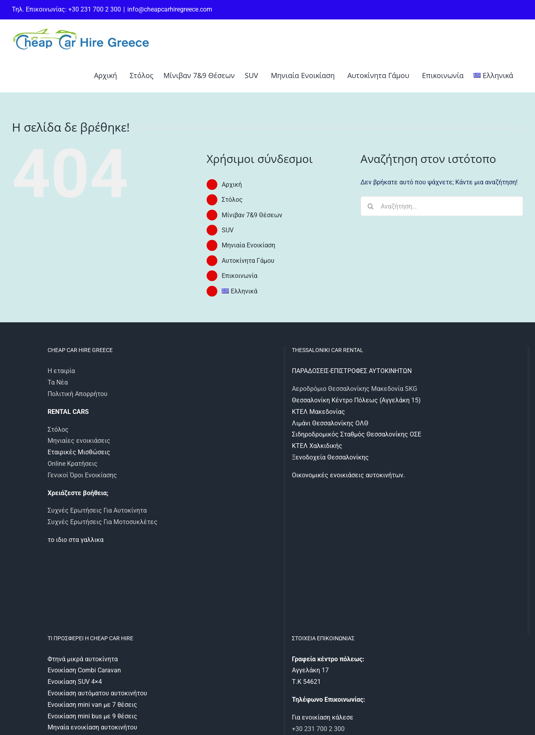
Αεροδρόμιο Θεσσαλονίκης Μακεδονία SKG (354, 388)
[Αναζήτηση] (370, 206)
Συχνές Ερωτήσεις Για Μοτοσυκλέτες (102, 522)
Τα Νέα (58, 382)
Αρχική (232, 184)
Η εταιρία (61, 371)
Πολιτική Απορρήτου (77, 394)
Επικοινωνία (239, 275)
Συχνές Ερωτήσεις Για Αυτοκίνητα (97, 510)
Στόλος (232, 199)
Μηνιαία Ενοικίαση (248, 245)
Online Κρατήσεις (73, 463)
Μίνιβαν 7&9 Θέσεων (252, 215)
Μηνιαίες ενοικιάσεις (79, 440)
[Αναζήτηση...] (442, 206)
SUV (228, 230)
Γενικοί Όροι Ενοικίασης (82, 475)
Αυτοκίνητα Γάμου (248, 260)
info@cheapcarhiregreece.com (169, 9)
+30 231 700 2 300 (318, 729)
